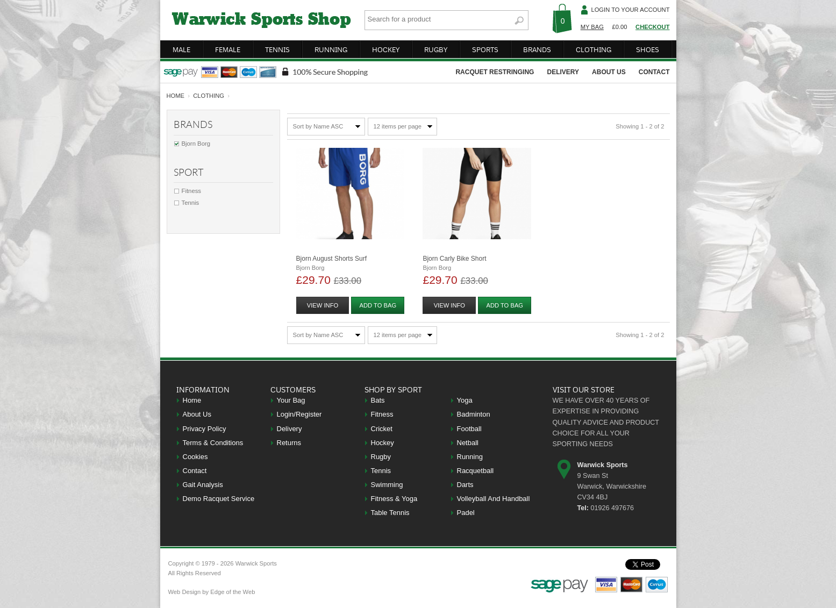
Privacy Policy (204, 429)
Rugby (381, 457)
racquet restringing (494, 72)
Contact (195, 471)
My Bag (592, 27)
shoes (647, 49)
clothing (593, 49)
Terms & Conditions (213, 443)
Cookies (195, 457)
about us (609, 72)
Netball (467, 443)
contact (654, 72)
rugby (435, 49)
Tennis (190, 202)
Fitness (192, 191)
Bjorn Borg (196, 143)
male (181, 49)
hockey (385, 49)
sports (485, 49)
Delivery (289, 429)
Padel (466, 513)
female (227, 49)
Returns (289, 443)
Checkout (652, 27)
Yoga (465, 400)
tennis (277, 49)
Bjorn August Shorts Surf (331, 258)
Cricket (381, 429)
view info (322, 305)
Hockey (382, 443)
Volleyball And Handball (493, 499)
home (176, 95)
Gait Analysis (203, 485)
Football (469, 429)
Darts (465, 485)
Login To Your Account (630, 9)
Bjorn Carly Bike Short (454, 258)
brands (537, 49)
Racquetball (475, 471)
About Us (197, 414)
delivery (563, 72)
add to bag (378, 305)
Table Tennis (390, 513)
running (331, 49)
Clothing (208, 95)
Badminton (473, 414)
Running (470, 457)
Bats (378, 400)
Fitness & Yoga (394, 499)
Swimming (387, 485)
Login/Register (299, 414)
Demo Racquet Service (219, 499)
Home (192, 400)
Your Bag (291, 400)
